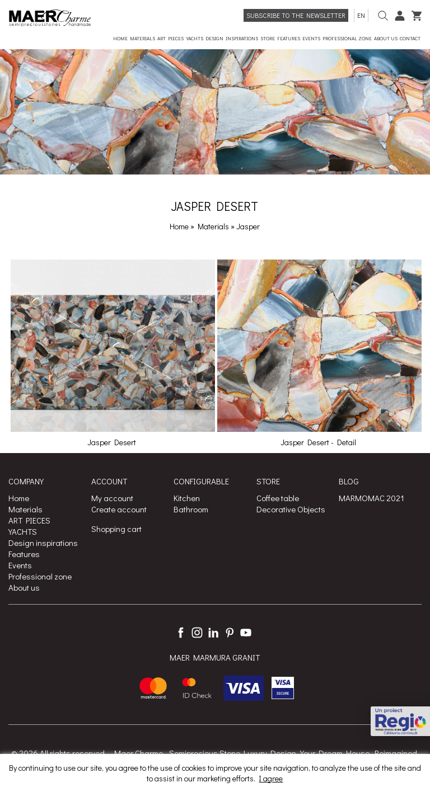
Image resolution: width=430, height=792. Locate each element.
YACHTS (22, 531)
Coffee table (277, 497)
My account (112, 497)
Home (179, 226)
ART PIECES (29, 520)
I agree (271, 778)
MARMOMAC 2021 (371, 497)
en (361, 15)
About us (24, 587)
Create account (119, 509)
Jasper (248, 226)
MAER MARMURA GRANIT (215, 657)
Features (24, 553)
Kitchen (187, 497)
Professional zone (40, 576)
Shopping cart (116, 528)
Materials (214, 226)
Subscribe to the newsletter (295, 15)
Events (20, 565)
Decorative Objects (290, 509)
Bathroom (191, 509)
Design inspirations (43, 542)
